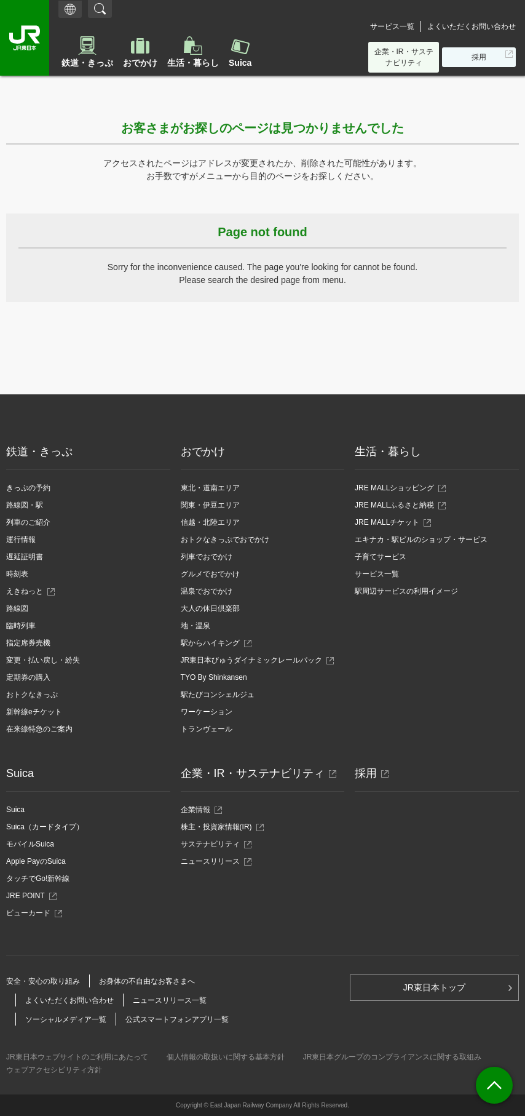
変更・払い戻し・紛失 (43, 660)
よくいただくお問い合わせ (471, 26)
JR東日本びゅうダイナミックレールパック (255, 660)
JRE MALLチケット (387, 522)
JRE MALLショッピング (394, 488)
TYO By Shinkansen (214, 677)
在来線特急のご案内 (39, 729)
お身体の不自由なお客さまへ (147, 981)
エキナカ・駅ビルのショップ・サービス (421, 539)
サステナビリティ (214, 844)
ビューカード (31, 913)
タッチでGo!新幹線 (37, 878)
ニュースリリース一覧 (170, 1000)
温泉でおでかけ (206, 591)
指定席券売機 (28, 643)
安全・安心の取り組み (43, 981)
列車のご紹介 (28, 522)
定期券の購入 (28, 677)
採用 (482, 59)
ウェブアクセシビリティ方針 (54, 1070)
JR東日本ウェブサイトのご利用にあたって (77, 1057)
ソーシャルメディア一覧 (65, 1019)
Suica (240, 63)
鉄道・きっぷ (87, 63)
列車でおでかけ (206, 556)
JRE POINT (29, 895)
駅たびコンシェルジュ (218, 694)
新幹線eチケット (34, 711)
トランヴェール (206, 729)
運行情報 (21, 539)
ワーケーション (206, 711)
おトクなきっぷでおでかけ (225, 539)
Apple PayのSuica (36, 861)
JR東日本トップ (434, 987)
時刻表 (17, 574)
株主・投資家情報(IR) (220, 827)
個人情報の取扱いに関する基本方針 (226, 1057)
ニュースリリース (214, 861)
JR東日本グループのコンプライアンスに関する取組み (392, 1057)
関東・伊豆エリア (210, 505)
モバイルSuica (30, 844)
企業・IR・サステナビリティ (403, 57)
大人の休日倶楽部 (210, 608)
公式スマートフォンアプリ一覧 (177, 1019)
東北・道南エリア (210, 488)
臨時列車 (21, 625)
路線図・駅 (24, 505)
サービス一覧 (392, 26)
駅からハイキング (210, 643)
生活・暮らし (193, 63)
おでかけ (140, 63)
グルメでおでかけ (210, 574)
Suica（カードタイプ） (45, 827)
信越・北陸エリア (210, 522)
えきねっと (28, 591)
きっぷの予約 (28, 488)
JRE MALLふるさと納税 (394, 505)
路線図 (17, 608)
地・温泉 (195, 625)
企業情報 (199, 809)
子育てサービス (380, 556)
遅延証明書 (24, 556)
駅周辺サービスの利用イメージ (406, 591)
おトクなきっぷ (32, 694)
